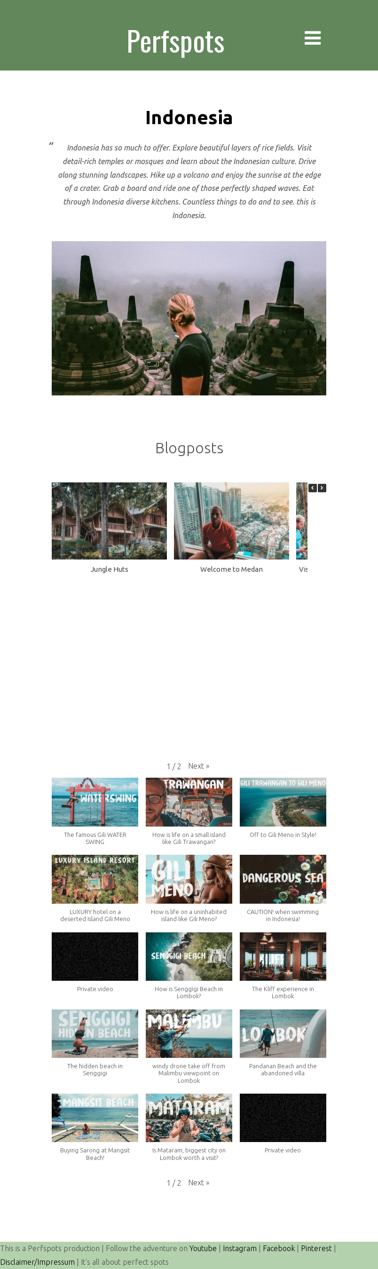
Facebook (279, 1248)
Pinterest (316, 1248)
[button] (322, 488)
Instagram (240, 1248)
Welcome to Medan (231, 569)
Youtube (203, 1248)
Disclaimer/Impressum (37, 1262)
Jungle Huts (109, 569)
